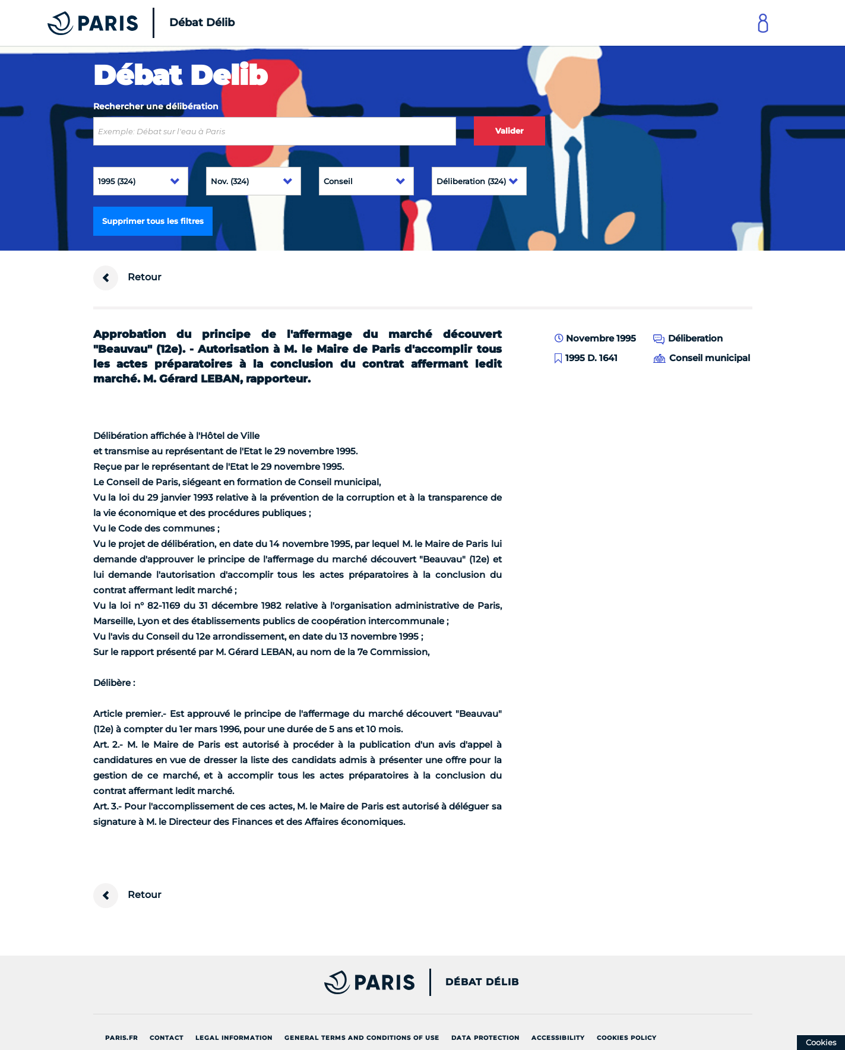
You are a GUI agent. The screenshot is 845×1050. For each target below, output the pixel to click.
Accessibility (558, 1038)
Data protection (485, 1038)
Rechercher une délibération (156, 106)
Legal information (234, 1038)
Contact (166, 1038)
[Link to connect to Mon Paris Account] (763, 23)
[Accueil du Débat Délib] (124, 23)
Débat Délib (482, 982)
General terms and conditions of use (361, 1038)
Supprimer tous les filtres (153, 221)
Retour (127, 277)
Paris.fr (121, 1038)
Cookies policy (627, 1038)
